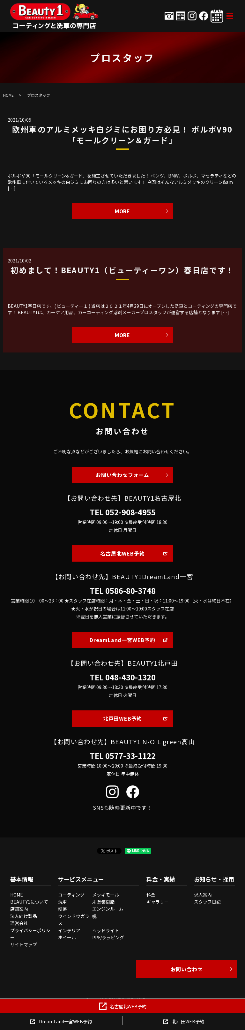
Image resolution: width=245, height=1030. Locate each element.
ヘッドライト (105, 930)
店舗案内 (19, 909)
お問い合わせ (187, 969)
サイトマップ (23, 944)
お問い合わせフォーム (122, 475)
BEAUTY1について (29, 901)
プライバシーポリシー (30, 934)
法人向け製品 (23, 916)
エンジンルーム (107, 909)
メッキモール (105, 894)
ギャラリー (157, 901)
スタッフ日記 (207, 901)
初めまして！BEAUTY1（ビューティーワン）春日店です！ (122, 270)
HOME (8, 95)
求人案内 (203, 894)
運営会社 (19, 923)
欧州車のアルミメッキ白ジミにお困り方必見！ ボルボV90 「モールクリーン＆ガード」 (122, 135)
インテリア (69, 930)
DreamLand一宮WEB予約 (122, 640)
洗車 (62, 901)
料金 (150, 894)
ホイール (67, 937)
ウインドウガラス (73, 919)
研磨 (62, 909)
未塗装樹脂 (103, 901)
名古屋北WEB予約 (122, 553)
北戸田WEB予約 (122, 719)
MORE (122, 211)
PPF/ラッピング (108, 937)
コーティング (71, 894)
